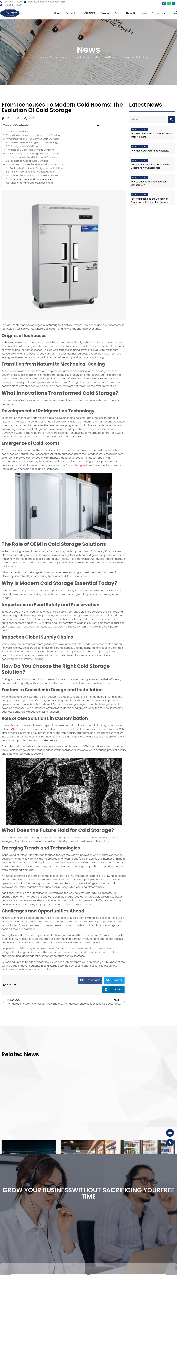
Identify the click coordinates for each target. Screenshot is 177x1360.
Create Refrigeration (78, 465)
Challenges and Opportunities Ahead (32, 183)
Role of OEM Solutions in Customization (33, 171)
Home (53, 13)
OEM (88, 555)
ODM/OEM (87, 13)
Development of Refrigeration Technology (34, 142)
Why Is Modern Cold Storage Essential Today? (33, 153)
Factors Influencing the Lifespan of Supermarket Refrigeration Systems (150, 200)
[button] (98, 125)
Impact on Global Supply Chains (29, 161)
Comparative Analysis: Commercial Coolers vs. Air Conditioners (150, 166)
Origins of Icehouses (17, 131)
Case (116, 13)
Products (69, 13)
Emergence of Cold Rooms (26, 146)
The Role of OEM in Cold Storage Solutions (30, 150)
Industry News (60, 57)
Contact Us (158, 13)
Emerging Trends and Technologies (30, 179)
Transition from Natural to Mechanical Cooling (33, 135)
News (143, 13)
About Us (129, 13)
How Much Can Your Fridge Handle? (150, 150)
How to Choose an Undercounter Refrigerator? (148, 183)
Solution (103, 13)
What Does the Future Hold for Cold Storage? (32, 175)
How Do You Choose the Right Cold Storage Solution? (37, 164)
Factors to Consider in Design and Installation (36, 168)
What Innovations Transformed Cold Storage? (32, 139)
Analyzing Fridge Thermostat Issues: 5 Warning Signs (151, 135)
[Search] (171, 119)
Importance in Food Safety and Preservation (35, 157)
